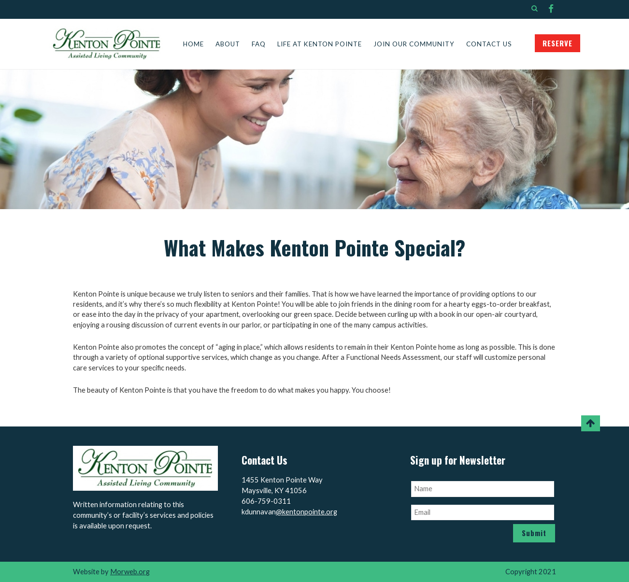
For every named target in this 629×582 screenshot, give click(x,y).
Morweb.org (130, 572)
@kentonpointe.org (306, 512)
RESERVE (557, 43)
